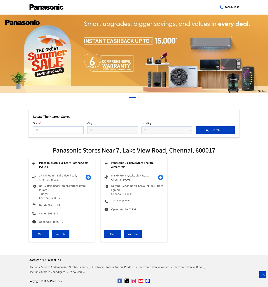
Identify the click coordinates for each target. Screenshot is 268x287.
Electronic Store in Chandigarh (47, 271)
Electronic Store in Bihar (188, 266)
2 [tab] (139, 97)
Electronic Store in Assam (154, 266)
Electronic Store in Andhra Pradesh (113, 266)
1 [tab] (130, 97)
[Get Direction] (88, 177)
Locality (146, 123)
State (37, 123)
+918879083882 (48, 213)
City (89, 123)
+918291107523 (120, 201)
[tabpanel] (134, 54)
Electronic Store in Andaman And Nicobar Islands (58, 266)
